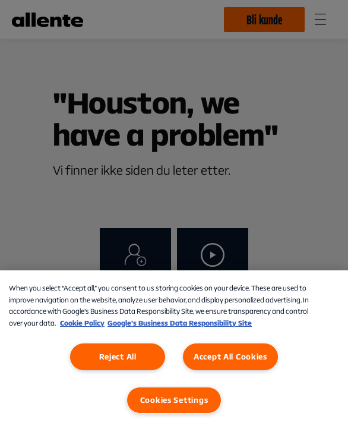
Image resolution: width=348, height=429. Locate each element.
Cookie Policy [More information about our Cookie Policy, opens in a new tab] (82, 322)
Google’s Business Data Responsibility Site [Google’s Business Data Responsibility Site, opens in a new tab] (179, 322)
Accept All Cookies (230, 356)
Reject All (118, 356)
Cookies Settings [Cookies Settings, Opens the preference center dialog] (174, 400)
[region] (174, 349)
